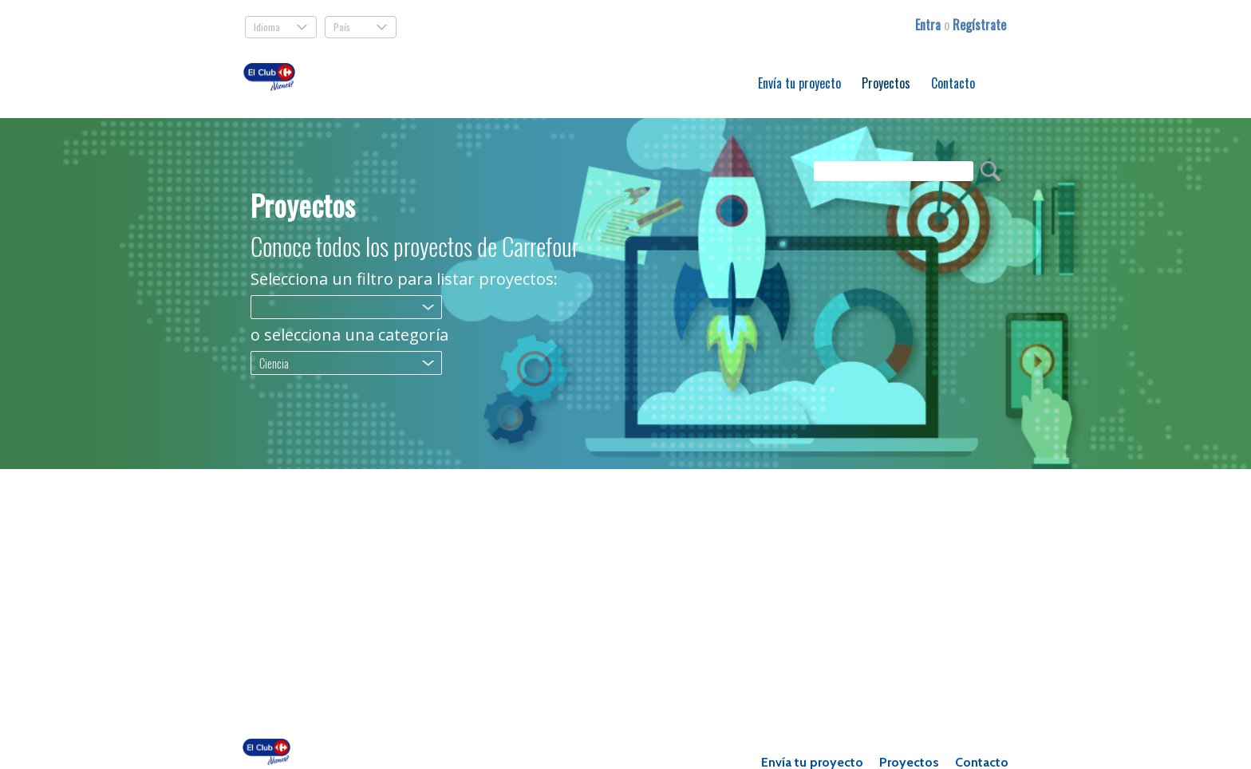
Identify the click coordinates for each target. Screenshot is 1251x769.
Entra (929, 24)
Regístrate (979, 24)
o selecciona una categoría (349, 335)
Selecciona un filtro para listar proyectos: (404, 279)
